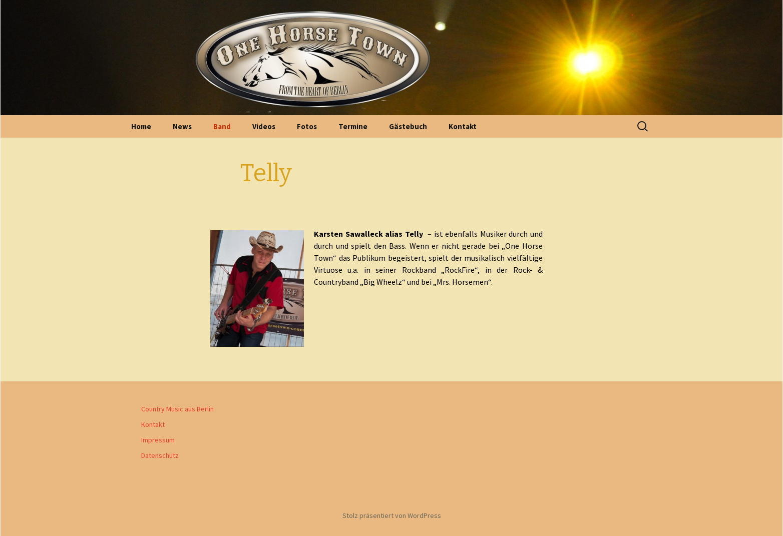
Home (141, 126)
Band (222, 126)
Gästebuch (408, 126)
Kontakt (463, 126)
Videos (263, 126)
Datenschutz (160, 455)
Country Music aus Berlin (177, 408)
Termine (352, 126)
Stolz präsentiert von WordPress (391, 515)
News (182, 126)
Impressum (158, 439)
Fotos (307, 126)
